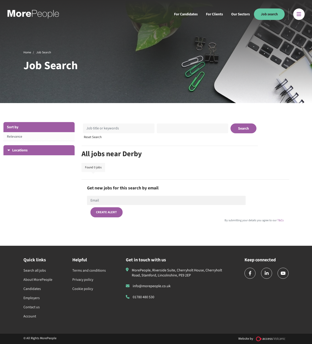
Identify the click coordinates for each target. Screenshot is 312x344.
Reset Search (93, 137)
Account (29, 316)
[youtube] (283, 273)
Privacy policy (82, 279)
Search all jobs (34, 270)
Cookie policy (82, 288)
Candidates (32, 288)
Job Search (43, 52)
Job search (269, 14)
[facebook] (250, 273)
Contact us (31, 307)
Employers (31, 297)
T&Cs (280, 220)
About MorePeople (37, 279)
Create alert (106, 212)
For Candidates (186, 14)
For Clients (214, 14)
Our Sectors (240, 14)
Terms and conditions (89, 270)
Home (27, 52)
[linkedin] (266, 273)
